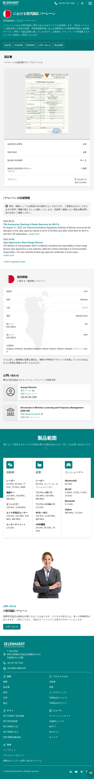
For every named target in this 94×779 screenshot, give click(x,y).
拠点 (5, 703)
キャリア (53, 737)
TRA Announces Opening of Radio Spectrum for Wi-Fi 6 (31, 224)
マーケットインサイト (59, 716)
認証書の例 (82, 179)
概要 (5, 682)
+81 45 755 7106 (28, 397)
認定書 (6, 687)
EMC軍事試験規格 (12, 737)
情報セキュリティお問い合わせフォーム (22, 761)
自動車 (52, 682)
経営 (5, 692)
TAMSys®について (58, 698)
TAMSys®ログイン (58, 703)
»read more (33, 234)
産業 (51, 687)
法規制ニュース (56, 721)
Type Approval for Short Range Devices (23, 242)
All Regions (8, 20)
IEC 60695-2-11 (10, 726)
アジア (19, 20)
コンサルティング (57, 692)
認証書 (7, 45)
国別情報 (30, 45)
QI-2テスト (54, 732)
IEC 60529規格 (10, 721)
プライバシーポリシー (13, 755)
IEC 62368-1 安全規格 (13, 716)
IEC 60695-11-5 (10, 732)
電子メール (25, 390)
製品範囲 (58, 45)
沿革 (5, 698)
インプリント (9, 750)
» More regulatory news (14, 262)
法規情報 (18, 45)
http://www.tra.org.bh (30, 414)
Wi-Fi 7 (52, 726)
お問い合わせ (44, 45)
